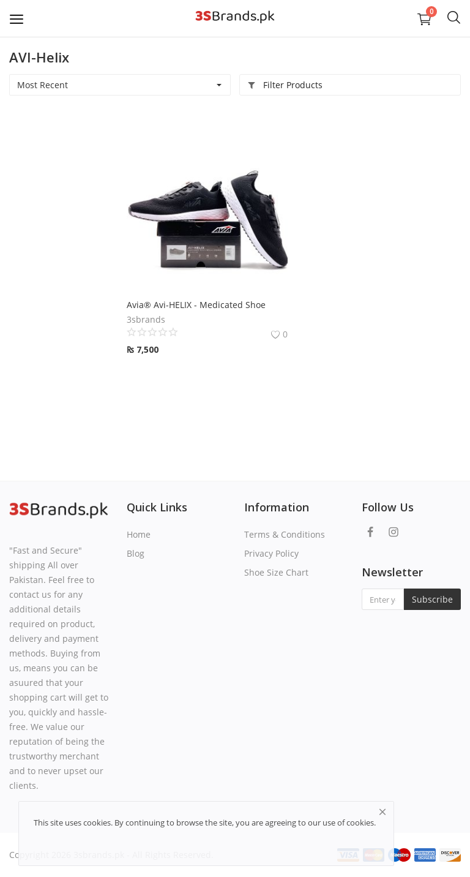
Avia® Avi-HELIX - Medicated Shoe (196, 305)
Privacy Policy (271, 553)
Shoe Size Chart (276, 572)
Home (139, 534)
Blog (135, 553)
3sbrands (146, 319)
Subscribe (432, 599)
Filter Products (285, 85)
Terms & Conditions (284, 534)
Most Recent (42, 85)
